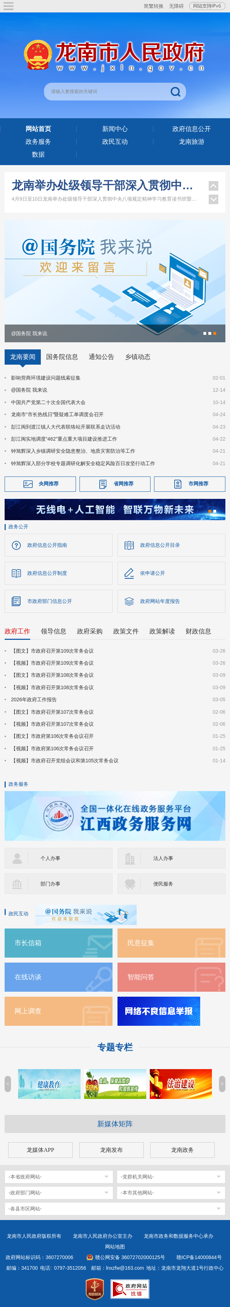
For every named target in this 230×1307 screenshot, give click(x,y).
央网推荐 (49, 483)
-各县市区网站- (25, 1208)
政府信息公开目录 (160, 545)
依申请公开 (152, 573)
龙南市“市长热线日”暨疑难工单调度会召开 (57, 414)
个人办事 (50, 858)
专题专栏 (115, 1047)
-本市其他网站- (137, 1193)
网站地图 (115, 1246)
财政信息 (198, 631)
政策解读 (162, 631)
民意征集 (140, 943)
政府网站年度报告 (160, 601)
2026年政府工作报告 (34, 699)
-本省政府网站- (25, 1177)
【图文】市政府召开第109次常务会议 (52, 651)
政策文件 (126, 631)
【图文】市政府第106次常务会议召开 (52, 736)
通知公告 (101, 356)
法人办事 (163, 858)
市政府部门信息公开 (49, 601)
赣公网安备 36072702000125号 (130, 1257)
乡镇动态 (137, 356)
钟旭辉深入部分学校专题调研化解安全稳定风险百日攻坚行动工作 (83, 463)
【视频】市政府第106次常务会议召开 (52, 748)
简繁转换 (154, 6)
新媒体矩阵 (115, 1124)
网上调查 (28, 1011)
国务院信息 (62, 356)
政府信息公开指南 (47, 545)
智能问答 (140, 977)
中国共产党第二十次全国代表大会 (48, 402)
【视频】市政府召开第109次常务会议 (52, 663)
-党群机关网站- (137, 1177)
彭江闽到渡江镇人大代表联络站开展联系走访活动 (65, 427)
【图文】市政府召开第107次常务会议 (52, 712)
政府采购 (90, 631)
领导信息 (53, 631)
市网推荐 (198, 483)
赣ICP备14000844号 (199, 1257)
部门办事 (50, 884)
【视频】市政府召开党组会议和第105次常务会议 (65, 760)
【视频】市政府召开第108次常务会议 (52, 687)
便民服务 (163, 884)
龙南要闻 (22, 356)
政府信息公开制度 (47, 573)
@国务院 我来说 (29, 390)
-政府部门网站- (25, 1193)
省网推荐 (123, 483)
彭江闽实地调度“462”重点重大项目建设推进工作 (64, 439)
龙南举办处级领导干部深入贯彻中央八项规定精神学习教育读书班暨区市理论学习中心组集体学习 (107, 186)
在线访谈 (28, 977)
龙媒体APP (40, 1150)
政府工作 (17, 631)
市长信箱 (28, 943)
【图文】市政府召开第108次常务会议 (52, 675)
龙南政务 (182, 1150)
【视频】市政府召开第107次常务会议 (52, 724)
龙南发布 (111, 1150)
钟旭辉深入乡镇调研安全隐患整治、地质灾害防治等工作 (73, 451)
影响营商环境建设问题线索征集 (46, 378)
